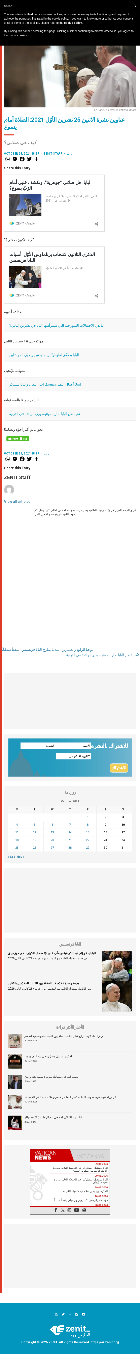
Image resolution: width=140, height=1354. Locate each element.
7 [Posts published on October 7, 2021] (70, 824)
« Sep (11, 856)
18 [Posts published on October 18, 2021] (17, 840)
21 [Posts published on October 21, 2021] (70, 840)
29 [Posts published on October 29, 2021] (87, 847)
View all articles (17, 501)
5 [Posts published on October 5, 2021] (34, 824)
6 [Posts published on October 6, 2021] (52, 824)
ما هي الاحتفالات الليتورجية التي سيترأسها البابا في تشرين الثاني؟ (56, 325)
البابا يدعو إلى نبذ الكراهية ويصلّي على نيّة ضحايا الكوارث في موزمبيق (52, 953)
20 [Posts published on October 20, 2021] (52, 840)
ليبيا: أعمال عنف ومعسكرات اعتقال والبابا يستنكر (45, 384)
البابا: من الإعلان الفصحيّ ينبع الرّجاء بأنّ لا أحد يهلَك (53, 1117)
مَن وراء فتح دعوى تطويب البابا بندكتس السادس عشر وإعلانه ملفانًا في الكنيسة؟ (70, 1097)
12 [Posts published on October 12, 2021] (34, 832)
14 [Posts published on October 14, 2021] (70, 832)
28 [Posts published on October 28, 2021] (70, 847)
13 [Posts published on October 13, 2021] (52, 832)
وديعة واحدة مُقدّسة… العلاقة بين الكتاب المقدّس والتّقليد (43, 983)
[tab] (50, 1155)
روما (69, 153)
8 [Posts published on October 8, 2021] (88, 824)
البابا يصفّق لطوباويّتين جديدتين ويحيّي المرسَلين (44, 355)
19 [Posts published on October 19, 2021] (34, 840)
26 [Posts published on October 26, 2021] (34, 847)
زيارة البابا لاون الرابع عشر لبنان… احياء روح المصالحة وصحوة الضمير (64, 1036)
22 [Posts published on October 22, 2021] (87, 840)
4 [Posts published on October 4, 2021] (17, 824)
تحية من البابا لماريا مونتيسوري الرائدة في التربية (44, 414)
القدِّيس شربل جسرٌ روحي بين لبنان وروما (49, 1056)
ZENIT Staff (52, 153)
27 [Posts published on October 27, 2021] (52, 847)
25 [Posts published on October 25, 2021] (17, 847)
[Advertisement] (70, 701)
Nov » (20, 856)
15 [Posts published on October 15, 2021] (87, 832)
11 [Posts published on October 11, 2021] (17, 832)
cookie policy (73, 22)
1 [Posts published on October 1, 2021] (88, 817)
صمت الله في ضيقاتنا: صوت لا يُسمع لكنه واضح (51, 1076)
